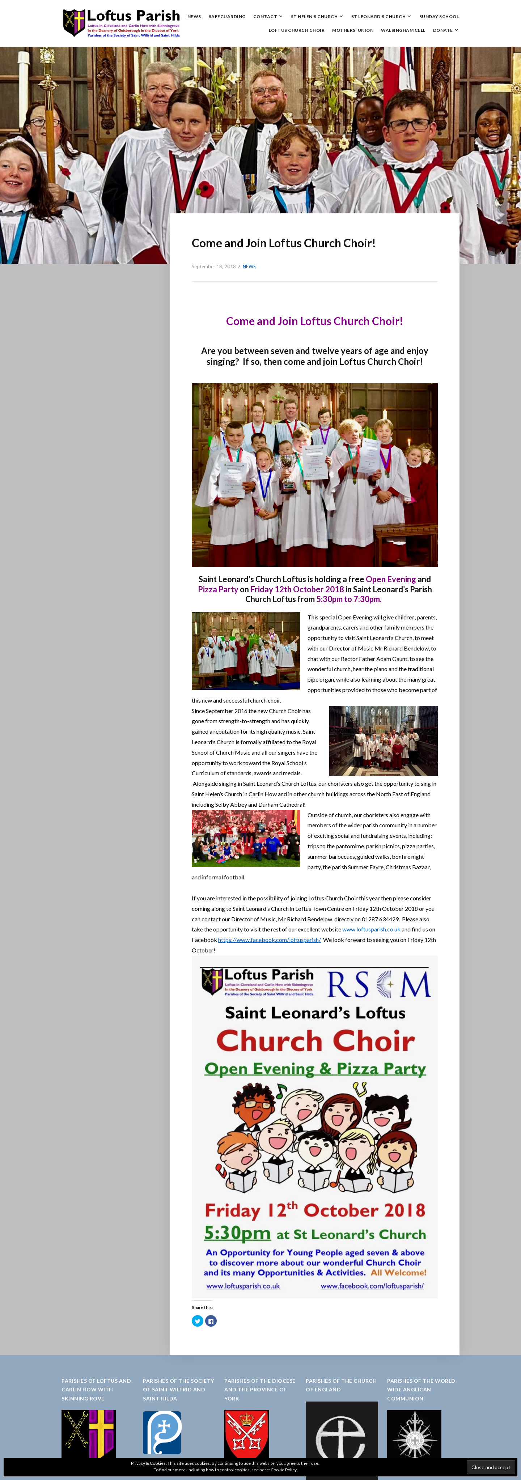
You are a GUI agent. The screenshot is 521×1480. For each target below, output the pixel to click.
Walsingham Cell (403, 30)
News (194, 16)
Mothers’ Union (352, 30)
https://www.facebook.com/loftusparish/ (269, 939)
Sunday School (439, 16)
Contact (265, 16)
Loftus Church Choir (297, 30)
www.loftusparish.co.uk (371, 929)
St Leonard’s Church (378, 16)
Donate (443, 30)
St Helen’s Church (314, 16)
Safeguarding (227, 16)
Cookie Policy (284, 1469)
